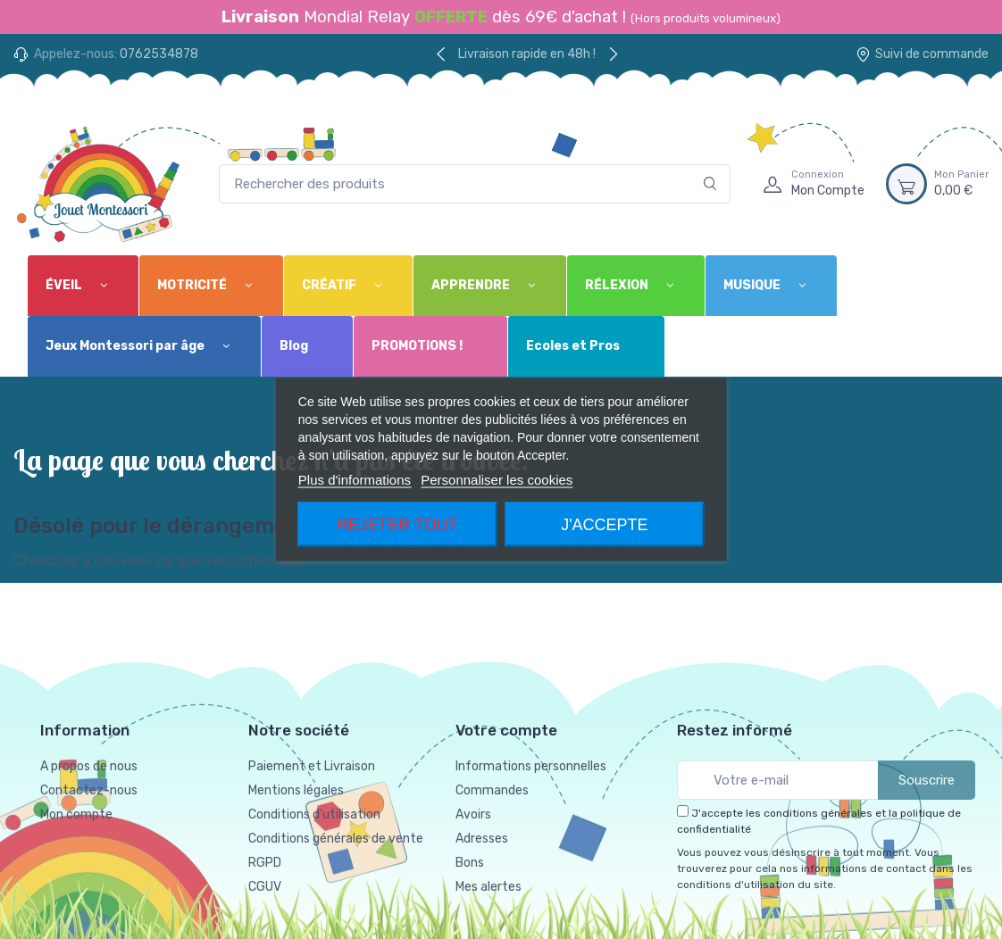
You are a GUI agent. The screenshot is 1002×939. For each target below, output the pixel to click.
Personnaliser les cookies (496, 479)
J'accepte (604, 525)
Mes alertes (488, 886)
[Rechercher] (710, 184)
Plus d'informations (354, 479)
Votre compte (506, 730)
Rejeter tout (397, 525)
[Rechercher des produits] (475, 184)
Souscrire (926, 780)
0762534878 (159, 54)
